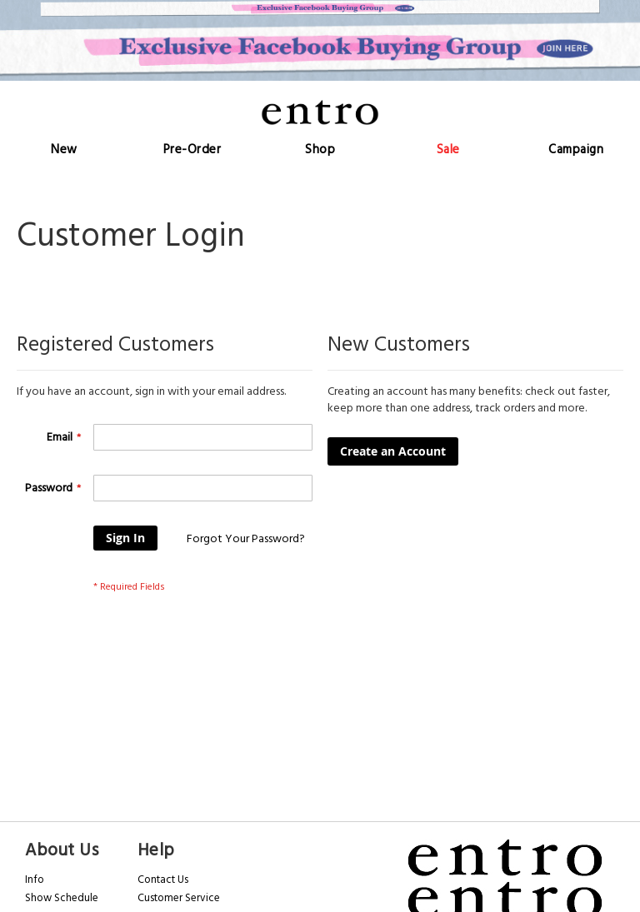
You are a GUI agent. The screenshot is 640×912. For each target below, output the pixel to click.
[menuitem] (64, 149)
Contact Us (163, 879)
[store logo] (320, 111)
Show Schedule (61, 897)
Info (34, 879)
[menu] (320, 149)
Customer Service (179, 897)
